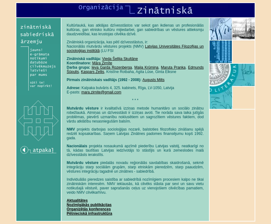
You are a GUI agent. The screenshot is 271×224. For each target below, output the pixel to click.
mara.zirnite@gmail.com (101, 92)
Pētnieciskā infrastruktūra (89, 213)
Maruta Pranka (173, 67)
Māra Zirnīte (102, 63)
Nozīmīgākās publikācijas (89, 205)
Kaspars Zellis (92, 72)
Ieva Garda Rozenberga (112, 67)
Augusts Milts (154, 80)
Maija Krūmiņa (146, 67)
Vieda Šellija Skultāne (120, 59)
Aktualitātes (77, 200)
